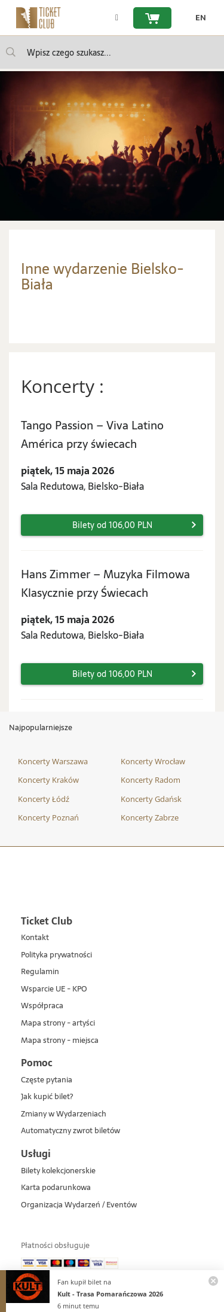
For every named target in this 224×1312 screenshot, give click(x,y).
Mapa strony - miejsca (60, 1040)
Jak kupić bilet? (47, 1097)
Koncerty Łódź (43, 799)
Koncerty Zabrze (150, 817)
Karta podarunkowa (56, 1188)
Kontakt (35, 938)
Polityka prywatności (56, 955)
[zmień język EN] (197, 18)
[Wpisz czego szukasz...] (11, 52)
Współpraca (42, 1006)
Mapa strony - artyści (58, 1023)
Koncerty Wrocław (153, 761)
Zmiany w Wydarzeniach (63, 1114)
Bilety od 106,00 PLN (112, 525)
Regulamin (40, 972)
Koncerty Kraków (48, 779)
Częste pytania (46, 1080)
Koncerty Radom (150, 779)
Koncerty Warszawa (53, 761)
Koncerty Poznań (48, 817)
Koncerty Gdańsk (151, 799)
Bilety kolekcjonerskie (58, 1171)
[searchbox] (112, 52)
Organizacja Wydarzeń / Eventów (79, 1205)
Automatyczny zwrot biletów (70, 1131)
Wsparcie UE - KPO (54, 989)
